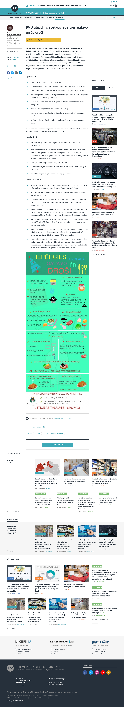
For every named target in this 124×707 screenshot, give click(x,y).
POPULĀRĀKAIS (98, 81)
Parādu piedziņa (101, 124)
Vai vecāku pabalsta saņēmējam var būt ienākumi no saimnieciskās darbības (104, 594)
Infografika (16, 57)
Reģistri (103, 189)
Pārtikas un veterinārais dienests (54, 433)
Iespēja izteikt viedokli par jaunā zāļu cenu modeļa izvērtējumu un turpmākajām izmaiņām (104, 481)
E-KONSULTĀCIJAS (76, 5)
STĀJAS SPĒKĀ (11, 533)
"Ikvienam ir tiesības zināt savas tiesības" (27, 692)
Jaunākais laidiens (59, 649)
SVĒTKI (9, 462)
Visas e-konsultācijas (101, 619)
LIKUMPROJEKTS (12, 528)
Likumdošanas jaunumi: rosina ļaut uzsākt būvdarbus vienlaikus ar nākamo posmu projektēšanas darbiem (43, 544)
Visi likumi (21, 654)
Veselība (13, 59)
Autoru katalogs (100, 651)
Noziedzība (99, 159)
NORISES (42, 5)
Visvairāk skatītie (23, 651)
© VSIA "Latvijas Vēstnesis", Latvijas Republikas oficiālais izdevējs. (28, 698)
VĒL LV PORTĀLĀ (13, 559)
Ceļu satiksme (100, 250)
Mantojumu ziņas (59, 654)
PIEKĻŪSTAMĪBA (21, 683)
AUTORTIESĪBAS (21, 685)
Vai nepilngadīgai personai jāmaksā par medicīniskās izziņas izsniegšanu (108, 500)
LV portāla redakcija (56, 679)
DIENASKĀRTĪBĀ (59, 5)
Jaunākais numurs (101, 649)
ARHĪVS (86, 5)
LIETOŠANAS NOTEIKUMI (23, 680)
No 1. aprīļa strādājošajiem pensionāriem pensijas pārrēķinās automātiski (80, 615)
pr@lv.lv (61, 684)
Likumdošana (48, 551)
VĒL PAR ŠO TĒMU (13, 454)
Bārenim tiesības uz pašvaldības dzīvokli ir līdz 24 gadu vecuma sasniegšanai (104, 610)
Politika (41, 593)
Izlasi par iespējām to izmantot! (62, 418)
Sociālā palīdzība (100, 615)
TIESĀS (68, 5)
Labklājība (99, 217)
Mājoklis (68, 551)
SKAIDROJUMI (34, 5)
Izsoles (56, 651)
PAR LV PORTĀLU (21, 678)
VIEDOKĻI (50, 5)
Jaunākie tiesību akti (25, 649)
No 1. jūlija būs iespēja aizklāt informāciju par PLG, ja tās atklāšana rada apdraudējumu (104, 184)
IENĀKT (115, 2)
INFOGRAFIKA (11, 526)
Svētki (38, 433)
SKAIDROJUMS (11, 530)
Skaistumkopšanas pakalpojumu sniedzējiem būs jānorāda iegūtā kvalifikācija (74, 481)
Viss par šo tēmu (14, 511)
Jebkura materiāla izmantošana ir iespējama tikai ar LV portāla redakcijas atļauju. (33, 695)
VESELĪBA (10, 460)
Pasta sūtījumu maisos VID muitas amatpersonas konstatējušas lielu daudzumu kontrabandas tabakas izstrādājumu (103, 152)
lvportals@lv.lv (58, 682)
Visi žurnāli (98, 654)
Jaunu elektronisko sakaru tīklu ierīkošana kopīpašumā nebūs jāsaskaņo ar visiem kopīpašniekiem (65, 544)
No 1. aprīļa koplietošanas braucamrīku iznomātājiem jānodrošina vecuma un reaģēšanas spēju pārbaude (87, 544)
